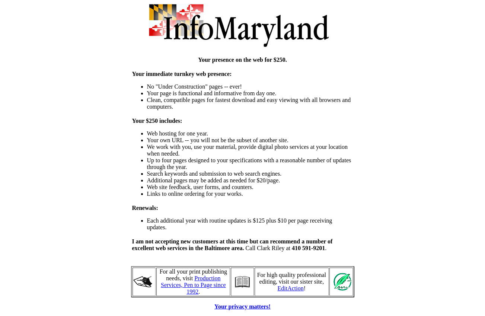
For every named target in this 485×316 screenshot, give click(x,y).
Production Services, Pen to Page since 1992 (193, 285)
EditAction (291, 288)
